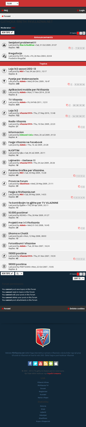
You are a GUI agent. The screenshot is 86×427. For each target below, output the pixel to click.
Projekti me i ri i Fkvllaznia (24, 222)
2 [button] (80, 33)
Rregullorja (15, 53)
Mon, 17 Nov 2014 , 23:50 (39, 92)
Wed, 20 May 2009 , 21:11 (42, 184)
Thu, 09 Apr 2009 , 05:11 (37, 205)
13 (80, 84)
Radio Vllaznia (17, 121)
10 (83, 48)
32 (83, 105)
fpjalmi (22, 205)
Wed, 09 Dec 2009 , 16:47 (39, 81)
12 (78, 84)
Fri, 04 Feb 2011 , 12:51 (38, 102)
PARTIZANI (25, 267)
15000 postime (18, 253)
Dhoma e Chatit (18, 233)
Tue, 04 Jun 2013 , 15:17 (36, 71)
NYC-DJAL (24, 56)
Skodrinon (24, 184)
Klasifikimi (43, 418)
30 (77, 105)
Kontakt (43, 394)
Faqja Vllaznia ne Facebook (25, 142)
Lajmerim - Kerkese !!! (22, 160)
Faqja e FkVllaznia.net (22, 192)
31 (80, 105)
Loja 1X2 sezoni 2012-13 (22, 69)
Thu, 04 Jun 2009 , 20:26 (44, 163)
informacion (16, 132)
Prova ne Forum (18, 181)
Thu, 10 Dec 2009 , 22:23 (44, 124)
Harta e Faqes (43, 397)
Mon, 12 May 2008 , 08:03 (35, 236)
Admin (23, 81)
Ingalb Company (54, 373)
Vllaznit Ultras (43, 382)
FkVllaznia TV (43, 385)
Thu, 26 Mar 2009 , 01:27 (38, 215)
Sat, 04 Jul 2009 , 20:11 (35, 153)
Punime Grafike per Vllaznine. (26, 170)
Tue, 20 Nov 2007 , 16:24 (38, 246)
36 (80, 116)
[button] (84, 33)
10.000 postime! (18, 212)
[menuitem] (4, 10)
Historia (43, 406)
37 (83, 116)
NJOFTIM (14, 150)
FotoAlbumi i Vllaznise (22, 243)
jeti (21, 236)
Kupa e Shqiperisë (43, 421)
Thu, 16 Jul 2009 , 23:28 (38, 145)
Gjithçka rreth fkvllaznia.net (27, 21)
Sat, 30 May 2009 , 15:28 (35, 173)
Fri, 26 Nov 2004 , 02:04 (41, 56)
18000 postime (18, 264)
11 (75, 84)
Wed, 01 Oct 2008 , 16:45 (38, 225)
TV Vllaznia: (16, 99)
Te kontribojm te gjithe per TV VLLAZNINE (33, 202)
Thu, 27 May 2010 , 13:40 (44, 113)
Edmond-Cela (26, 135)
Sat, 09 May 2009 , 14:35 (35, 194)
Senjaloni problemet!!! (22, 42)
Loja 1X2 (13, 110)
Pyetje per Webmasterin (24, 79)
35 (77, 116)
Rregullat (21, 58)
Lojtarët (43, 412)
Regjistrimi (43, 391)
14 (83, 84)
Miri (13, 28)
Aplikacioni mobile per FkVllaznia (29, 89)
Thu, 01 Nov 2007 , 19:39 (44, 256)
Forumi (43, 388)
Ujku (21, 153)
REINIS (23, 215)
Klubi (43, 409)
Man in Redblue (27, 45)
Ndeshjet (43, 415)
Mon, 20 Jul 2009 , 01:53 (45, 135)
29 (74, 105)
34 (74, 116)
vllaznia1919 (26, 113)
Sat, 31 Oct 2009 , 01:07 (46, 45)
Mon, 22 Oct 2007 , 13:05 (43, 267)
